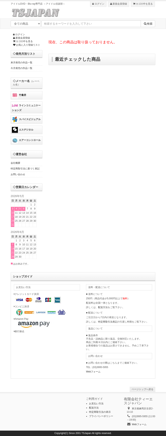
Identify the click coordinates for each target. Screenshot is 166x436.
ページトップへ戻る (142, 389)
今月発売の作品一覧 (21, 68)
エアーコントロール (26, 140)
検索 (148, 23)
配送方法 (103, 307)
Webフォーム (93, 371)
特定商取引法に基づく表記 (25, 168)
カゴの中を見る (143, 3)
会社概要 (15, 163)
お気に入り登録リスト (26, 44)
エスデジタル (22, 130)
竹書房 (19, 95)
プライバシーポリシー (101, 416)
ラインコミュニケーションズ (26, 107)
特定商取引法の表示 (100, 412)
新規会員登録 (118, 3)
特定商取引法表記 (107, 321)
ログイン (98, 3)
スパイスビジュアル (26, 119)
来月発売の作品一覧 (21, 62)
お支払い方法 (96, 403)
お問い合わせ (18, 174)
